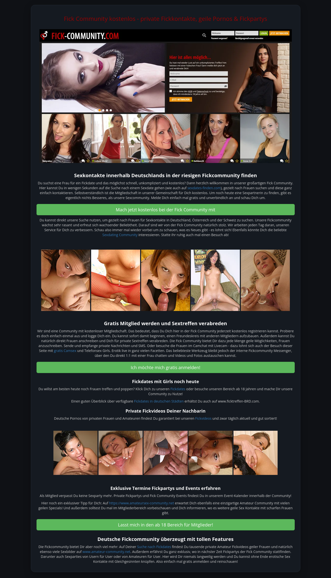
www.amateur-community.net (106, 551)
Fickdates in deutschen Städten (159, 401)
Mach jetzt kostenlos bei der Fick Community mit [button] (165, 210)
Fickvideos (203, 418)
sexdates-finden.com (204, 188)
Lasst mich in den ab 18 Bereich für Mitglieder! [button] (165, 525)
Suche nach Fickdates (154, 546)
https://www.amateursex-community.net (141, 503)
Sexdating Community (119, 234)
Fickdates (178, 389)
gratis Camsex (65, 350)
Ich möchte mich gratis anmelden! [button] (165, 367)
